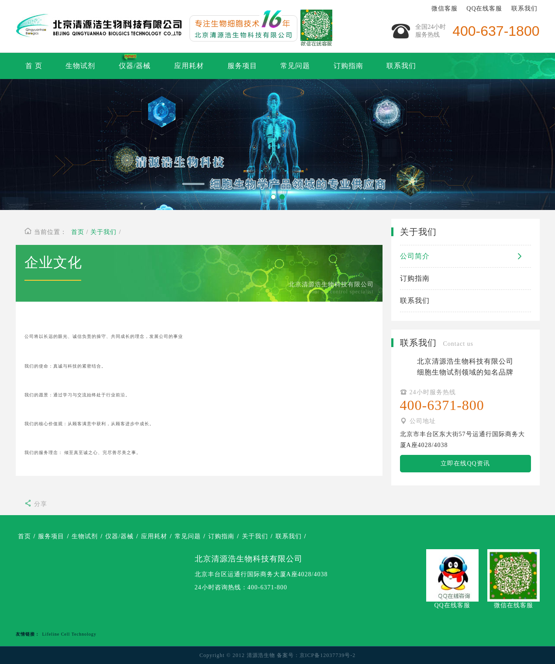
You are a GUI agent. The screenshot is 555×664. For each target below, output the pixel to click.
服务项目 (242, 65)
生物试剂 (80, 65)
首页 (77, 232)
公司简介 (465, 256)
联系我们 (524, 8)
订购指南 (348, 65)
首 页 (33, 65)
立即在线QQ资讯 (465, 463)
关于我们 (103, 232)
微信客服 (444, 8)
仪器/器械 (135, 65)
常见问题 (295, 65)
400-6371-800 (267, 587)
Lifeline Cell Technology (69, 634)
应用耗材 (189, 65)
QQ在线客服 (484, 8)
